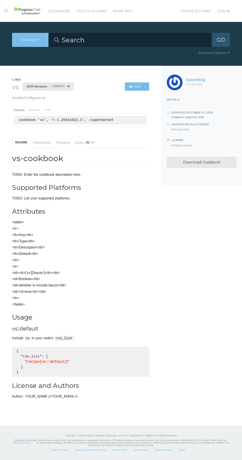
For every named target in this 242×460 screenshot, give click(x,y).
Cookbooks (59, 11)
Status (182, 450)
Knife (47, 110)
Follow (138, 87)
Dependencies (42, 142)
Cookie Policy (140, 450)
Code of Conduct (60, 450)
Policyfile (19, 110)
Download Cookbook (201, 162)
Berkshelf (34, 110)
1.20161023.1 (46, 86)
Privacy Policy (119, 450)
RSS (16, 79)
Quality (85, 142)
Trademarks (24, 442)
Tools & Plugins (91, 11)
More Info (123, 11)
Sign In (223, 11)
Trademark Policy (163, 450)
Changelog (63, 142)
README (21, 142)
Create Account (196, 11)
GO (221, 40)
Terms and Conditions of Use (90, 450)
